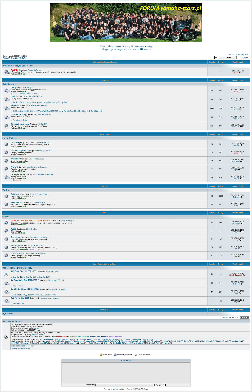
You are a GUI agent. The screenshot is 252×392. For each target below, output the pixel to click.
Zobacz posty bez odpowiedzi (238, 55)
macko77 (236, 178)
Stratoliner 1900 (50, 295)
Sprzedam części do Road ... (40, 237)
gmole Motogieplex (67, 221)
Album (127, 50)
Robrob (236, 197)
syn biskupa (236, 223)
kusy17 (90, 339)
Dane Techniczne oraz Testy (105, 264)
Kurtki (34, 102)
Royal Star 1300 (18, 304)
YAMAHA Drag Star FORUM (14, 58)
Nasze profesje (17, 253)
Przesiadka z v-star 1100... (45, 151)
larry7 (236, 302)
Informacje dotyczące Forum (104, 62)
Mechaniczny (17, 202)
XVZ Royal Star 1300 (94, 111)
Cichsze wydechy (39, 202)
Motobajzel (16, 245)
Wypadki (14, 159)
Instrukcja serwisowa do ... (59, 289)
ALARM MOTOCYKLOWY (44, 174)
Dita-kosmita (45, 339)
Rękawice (51, 102)
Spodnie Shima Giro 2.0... (35, 97)
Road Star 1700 (18, 286)
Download (145, 50)
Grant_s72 (236, 232)
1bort (236, 205)
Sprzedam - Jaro (37, 245)
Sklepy (25, 120)
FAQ (103, 46)
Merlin (236, 109)
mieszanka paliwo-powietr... (49, 298)
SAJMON (135, 339)
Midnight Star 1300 (35, 295)
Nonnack (112, 339)
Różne (66, 102)
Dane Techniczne (52, 271)
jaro (235, 248)
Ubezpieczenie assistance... (37, 167)
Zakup (13, 87)
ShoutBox (126, 361)
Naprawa (15, 105)
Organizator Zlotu (83, 336)
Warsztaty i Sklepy (19, 114)
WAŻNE (14, 70)
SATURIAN (236, 161)
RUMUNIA (43, 124)
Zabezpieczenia (18, 174)
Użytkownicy (137, 46)
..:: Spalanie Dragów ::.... (43, 142)
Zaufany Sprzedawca (36, 249)
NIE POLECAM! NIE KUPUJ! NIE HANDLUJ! (30, 221)
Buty (59, 102)
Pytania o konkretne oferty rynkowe (25, 93)
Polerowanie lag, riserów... (38, 105)
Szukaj (126, 46)
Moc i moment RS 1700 (55, 280)
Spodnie (42, 102)
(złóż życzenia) (60, 339)
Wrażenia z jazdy (18, 150)
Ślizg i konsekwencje (36, 159)
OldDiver (236, 118)
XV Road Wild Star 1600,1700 (47, 111)
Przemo (129, 389)
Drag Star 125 (18, 277)
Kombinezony (24, 102)
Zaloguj (118, 50)
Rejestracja (107, 50)
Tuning (104, 186)
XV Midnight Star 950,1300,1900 (72, 111)
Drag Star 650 (31, 277)
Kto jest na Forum (12, 321)
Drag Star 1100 (44, 277)
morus (36, 328)
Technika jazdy (17, 142)
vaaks (236, 100)
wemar (236, 240)
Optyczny (15, 194)
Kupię (13, 229)
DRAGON (235, 127)
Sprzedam (15, 237)
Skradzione (17, 180)
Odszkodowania (40, 254)
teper (236, 170)
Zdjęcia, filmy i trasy (20, 124)
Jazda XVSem (105, 134)
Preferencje (226, 317)
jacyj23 (69, 339)
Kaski (15, 102)
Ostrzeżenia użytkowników (20, 349)
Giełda (105, 213)
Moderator (22, 74)
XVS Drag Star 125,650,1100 (23, 111)
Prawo (13, 167)
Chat (136, 50)
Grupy (148, 46)
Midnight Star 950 (19, 295)
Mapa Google (114, 46)
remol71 (236, 145)
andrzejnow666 (37, 335)
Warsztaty (16, 120)
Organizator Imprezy (99, 336)
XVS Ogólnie (104, 80)
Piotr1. (236, 293)
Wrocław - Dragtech (45, 114)
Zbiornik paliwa (31, 229)
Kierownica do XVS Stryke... (40, 194)
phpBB (115, 389)
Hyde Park (105, 310)
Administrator (61, 336)
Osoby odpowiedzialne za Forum (23, 346)
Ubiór (13, 96)
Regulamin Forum (34, 70)
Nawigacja (30, 88)
